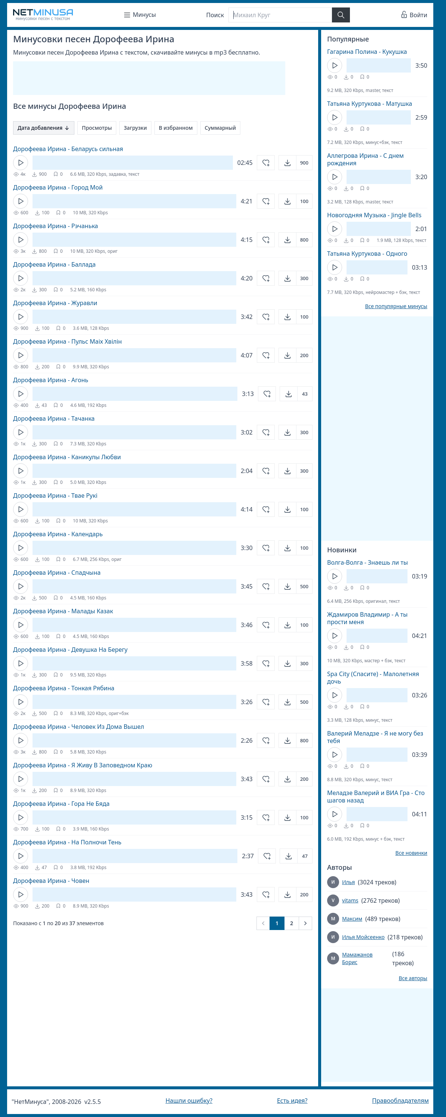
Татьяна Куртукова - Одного (367, 253)
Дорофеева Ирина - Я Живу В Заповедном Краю (82, 765)
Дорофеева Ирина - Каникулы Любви (67, 457)
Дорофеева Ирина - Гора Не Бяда (61, 803)
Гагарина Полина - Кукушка (367, 51)
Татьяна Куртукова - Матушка (369, 103)
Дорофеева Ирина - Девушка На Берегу (70, 649)
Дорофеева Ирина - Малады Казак (63, 611)
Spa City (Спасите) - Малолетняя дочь (373, 677)
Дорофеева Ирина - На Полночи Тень (67, 842)
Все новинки (411, 853)
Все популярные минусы (396, 306)
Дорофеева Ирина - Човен (51, 880)
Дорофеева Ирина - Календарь (58, 534)
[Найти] (341, 14)
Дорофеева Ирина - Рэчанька (55, 226)
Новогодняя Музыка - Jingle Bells (374, 215)
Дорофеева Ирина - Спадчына (57, 572)
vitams (350, 900)
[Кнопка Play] (20, 162)
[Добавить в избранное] (265, 163)
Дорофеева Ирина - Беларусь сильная (68, 149)
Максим (352, 918)
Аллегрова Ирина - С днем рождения (365, 159)
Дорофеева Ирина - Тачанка (54, 418)
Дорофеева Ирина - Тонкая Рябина (63, 688)
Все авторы (413, 978)
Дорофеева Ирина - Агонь (50, 380)
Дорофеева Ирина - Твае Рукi (55, 495)
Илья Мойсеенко (363, 936)
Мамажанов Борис (357, 958)
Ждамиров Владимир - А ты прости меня (367, 618)
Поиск (215, 15)
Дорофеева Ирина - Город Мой (58, 187)
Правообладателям (400, 1100)
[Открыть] (295, 163)
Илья (348, 882)
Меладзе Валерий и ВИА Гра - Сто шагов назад (376, 796)
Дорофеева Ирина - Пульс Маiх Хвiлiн (67, 341)
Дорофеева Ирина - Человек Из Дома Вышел (78, 726)
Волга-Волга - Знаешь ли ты (367, 562)
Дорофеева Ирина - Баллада (54, 264)
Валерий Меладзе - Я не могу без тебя (375, 737)
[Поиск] (280, 14)
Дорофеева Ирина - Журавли (55, 303)
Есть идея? (292, 1100)
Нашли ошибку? (189, 1100)
